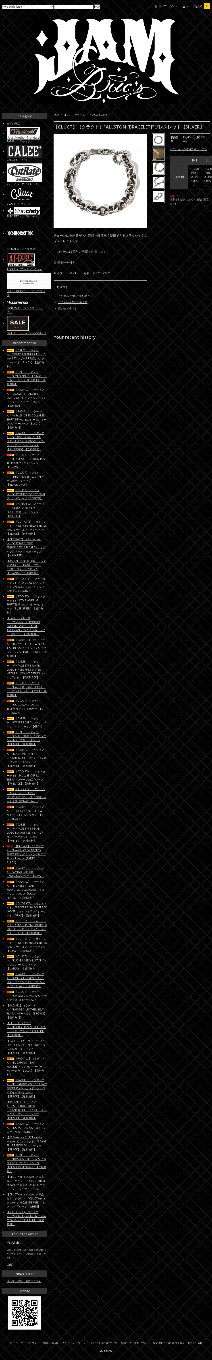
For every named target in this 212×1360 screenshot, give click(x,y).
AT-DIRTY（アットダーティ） (24, 269)
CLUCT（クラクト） (75, 115)
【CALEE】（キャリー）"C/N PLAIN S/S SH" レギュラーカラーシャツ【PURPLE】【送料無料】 (27, 378)
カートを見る (198, 6)
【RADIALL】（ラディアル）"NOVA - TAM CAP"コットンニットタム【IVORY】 (26, 1128)
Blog (9, 1264)
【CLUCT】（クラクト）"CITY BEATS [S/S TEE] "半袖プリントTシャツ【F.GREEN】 (26, 494)
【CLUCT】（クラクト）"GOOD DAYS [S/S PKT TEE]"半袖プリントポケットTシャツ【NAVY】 (27, 707)
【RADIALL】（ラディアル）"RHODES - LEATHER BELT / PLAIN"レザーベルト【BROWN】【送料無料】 (27, 1011)
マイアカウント (168, 6)
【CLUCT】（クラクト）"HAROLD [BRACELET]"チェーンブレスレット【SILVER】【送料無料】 (27, 689)
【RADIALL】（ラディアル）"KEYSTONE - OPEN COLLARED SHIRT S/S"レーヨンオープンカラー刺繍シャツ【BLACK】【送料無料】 (27, 758)
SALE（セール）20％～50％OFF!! (26, 333)
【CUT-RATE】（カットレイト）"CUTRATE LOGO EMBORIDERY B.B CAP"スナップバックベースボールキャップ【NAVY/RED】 (26, 547)
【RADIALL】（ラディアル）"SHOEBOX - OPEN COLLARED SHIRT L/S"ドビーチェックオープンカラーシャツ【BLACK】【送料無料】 (27, 1110)
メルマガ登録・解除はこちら (24, 1281)
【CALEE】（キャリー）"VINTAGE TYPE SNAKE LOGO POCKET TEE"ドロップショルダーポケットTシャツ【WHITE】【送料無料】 (26, 833)
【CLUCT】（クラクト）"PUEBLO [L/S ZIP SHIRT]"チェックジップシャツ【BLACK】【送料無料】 (26, 1029)
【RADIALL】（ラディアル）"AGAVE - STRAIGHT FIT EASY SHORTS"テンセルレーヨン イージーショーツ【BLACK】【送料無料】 (26, 398)
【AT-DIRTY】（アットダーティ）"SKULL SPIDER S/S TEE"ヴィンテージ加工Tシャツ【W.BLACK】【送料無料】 (26, 777)
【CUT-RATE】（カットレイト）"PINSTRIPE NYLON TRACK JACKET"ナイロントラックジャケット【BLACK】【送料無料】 (27, 927)
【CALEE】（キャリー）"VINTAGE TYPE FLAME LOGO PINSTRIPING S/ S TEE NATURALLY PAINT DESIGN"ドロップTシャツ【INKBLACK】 (26, 669)
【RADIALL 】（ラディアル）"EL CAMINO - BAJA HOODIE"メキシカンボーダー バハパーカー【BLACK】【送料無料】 (26, 1067)
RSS (190, 1343)
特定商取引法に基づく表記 (169, 1343)
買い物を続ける (67, 308)
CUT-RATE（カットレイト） (24, 184)
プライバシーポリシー (74, 1343)
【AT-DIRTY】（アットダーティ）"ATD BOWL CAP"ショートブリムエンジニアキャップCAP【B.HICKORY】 (26, 585)
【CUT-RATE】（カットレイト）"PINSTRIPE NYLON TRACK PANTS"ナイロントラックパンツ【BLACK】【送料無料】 (27, 528)
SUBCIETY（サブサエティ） (23, 216)
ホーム (14, 1343)
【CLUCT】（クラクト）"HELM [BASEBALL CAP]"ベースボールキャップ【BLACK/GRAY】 (26, 479)
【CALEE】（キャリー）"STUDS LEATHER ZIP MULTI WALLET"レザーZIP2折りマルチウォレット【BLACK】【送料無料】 (26, 358)
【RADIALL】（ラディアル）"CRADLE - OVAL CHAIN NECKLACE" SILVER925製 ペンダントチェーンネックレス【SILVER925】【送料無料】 (26, 441)
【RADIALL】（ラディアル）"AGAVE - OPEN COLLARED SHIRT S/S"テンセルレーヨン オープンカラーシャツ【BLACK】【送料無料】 (27, 419)
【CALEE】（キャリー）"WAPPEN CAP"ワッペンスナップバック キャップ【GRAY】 (27, 722)
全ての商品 (13, 123)
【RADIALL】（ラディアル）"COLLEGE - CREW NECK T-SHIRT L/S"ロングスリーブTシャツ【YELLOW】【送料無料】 (26, 980)
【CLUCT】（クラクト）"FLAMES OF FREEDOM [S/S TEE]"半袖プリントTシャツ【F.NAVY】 (26, 461)
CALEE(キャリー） (18, 160)
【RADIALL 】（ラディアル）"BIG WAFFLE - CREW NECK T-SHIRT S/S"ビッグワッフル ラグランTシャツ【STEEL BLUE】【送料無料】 (26, 648)
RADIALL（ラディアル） (21, 141)
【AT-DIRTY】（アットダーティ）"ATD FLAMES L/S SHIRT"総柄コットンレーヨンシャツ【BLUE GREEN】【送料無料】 (26, 604)
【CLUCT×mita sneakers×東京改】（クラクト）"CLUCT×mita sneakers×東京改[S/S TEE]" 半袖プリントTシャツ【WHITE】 (26, 1200)
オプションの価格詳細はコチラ (188, 149)
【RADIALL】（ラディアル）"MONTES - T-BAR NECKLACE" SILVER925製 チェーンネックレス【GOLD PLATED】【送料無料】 (26, 890)
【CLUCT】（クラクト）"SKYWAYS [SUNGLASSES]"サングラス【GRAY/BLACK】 (27, 996)
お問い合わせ (50, 1343)
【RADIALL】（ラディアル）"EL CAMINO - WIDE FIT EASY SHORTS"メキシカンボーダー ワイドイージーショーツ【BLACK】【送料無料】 (27, 1088)
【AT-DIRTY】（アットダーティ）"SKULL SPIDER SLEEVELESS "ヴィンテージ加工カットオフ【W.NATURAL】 (26, 795)
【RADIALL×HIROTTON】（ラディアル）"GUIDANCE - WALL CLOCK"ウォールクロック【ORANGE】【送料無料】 (26, 567)
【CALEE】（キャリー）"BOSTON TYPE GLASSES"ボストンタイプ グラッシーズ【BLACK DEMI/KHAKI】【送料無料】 (26, 1163)
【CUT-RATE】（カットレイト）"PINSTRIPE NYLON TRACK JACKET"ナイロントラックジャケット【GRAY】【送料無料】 (27, 909)
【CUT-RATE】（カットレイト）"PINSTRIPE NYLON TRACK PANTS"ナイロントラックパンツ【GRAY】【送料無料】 (27, 945)
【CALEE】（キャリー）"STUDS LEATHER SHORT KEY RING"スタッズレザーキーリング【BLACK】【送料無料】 (26, 1047)
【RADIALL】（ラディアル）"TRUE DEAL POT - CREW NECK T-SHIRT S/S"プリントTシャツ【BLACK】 (27, 813)
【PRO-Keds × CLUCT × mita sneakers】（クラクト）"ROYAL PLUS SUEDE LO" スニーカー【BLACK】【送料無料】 (26, 1143)
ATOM (198, 1343)
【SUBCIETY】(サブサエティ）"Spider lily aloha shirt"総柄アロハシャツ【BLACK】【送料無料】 (26, 1218)
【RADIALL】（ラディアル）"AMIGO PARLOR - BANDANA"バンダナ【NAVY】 (25, 872)
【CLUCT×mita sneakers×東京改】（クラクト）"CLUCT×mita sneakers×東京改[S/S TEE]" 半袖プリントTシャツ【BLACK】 (26, 1183)
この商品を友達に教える (72, 302)
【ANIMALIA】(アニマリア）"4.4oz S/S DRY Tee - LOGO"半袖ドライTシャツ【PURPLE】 (25, 510)
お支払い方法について (104, 1343)
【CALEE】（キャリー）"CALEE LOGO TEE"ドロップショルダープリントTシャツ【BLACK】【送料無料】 (26, 738)
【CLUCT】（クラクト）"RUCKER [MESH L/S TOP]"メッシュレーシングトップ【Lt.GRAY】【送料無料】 (26, 962)
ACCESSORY (99, 115)
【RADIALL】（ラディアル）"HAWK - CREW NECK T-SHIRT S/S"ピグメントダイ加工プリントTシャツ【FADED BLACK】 (26, 854)
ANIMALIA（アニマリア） (22, 249)
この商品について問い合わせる (77, 296)
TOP (56, 115)
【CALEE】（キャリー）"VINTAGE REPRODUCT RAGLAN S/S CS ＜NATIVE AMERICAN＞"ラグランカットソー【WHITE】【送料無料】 (26, 626)
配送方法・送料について (135, 1343)
